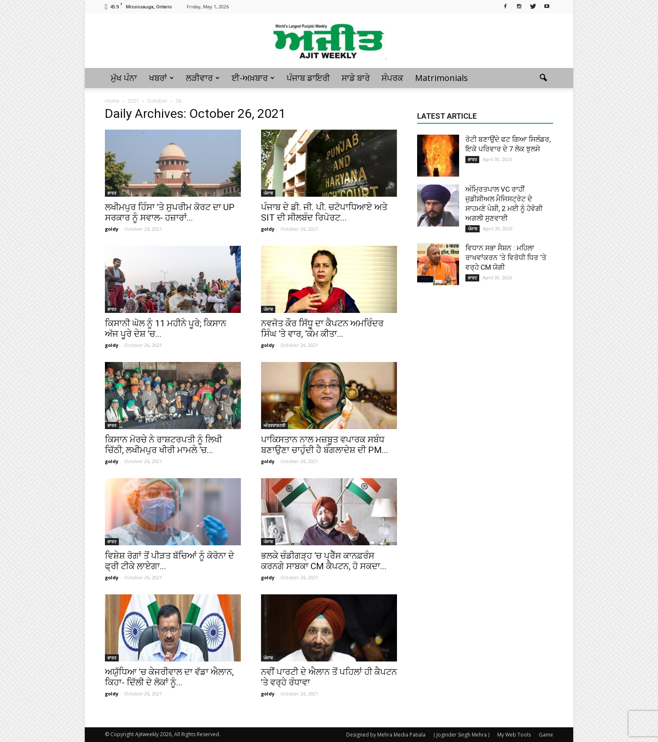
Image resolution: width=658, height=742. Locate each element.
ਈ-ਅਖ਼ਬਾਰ (253, 77)
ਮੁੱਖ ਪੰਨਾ (124, 77)
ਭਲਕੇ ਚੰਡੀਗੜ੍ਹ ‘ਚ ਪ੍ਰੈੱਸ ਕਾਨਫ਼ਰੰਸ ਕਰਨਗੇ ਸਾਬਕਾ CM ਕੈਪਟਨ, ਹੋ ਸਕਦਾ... (323, 561)
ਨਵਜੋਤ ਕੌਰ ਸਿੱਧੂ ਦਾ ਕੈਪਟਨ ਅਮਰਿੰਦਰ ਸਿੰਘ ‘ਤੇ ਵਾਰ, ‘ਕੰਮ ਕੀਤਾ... (322, 328)
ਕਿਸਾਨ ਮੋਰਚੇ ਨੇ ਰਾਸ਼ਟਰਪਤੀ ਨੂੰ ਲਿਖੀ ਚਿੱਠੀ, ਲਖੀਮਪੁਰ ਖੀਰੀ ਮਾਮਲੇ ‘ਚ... (163, 445)
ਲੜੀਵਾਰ (202, 77)
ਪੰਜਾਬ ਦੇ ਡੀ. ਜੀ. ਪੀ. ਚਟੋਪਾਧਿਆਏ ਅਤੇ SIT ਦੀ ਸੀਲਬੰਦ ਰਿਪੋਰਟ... (324, 212)
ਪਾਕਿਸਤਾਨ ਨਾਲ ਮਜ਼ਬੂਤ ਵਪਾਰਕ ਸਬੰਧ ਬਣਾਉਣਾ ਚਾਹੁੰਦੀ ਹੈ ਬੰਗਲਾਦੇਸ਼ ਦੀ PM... (324, 445)
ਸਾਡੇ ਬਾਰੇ (356, 77)
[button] (543, 78)
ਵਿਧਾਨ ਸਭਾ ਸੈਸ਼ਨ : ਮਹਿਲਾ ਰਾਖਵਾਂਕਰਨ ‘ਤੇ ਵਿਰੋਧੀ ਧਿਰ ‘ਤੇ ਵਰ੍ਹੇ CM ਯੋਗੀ (505, 257)
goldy (111, 229)
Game (546, 734)
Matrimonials (441, 77)
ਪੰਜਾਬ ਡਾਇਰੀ (308, 77)
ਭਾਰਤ (111, 193)
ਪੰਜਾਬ (268, 193)
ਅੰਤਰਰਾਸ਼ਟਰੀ (274, 425)
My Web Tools (514, 734)
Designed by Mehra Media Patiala (386, 734)
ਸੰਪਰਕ (392, 77)
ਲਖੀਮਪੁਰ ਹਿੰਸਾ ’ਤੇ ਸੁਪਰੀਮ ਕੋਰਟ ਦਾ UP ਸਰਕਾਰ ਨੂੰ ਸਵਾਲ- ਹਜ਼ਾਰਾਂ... (170, 212)
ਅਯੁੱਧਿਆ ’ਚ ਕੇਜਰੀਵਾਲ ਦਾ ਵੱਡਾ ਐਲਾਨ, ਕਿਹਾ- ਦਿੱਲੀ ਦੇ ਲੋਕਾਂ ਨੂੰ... (169, 677)
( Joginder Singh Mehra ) (461, 734)
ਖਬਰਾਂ (161, 77)
